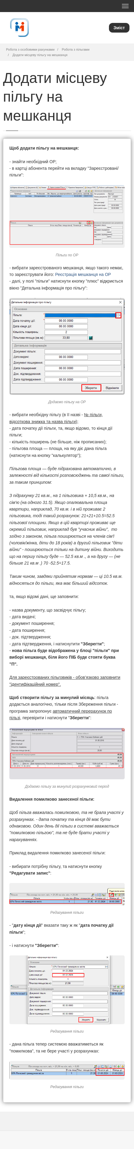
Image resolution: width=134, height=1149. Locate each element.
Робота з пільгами (75, 49)
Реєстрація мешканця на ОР (83, 274)
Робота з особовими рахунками (30, 49)
